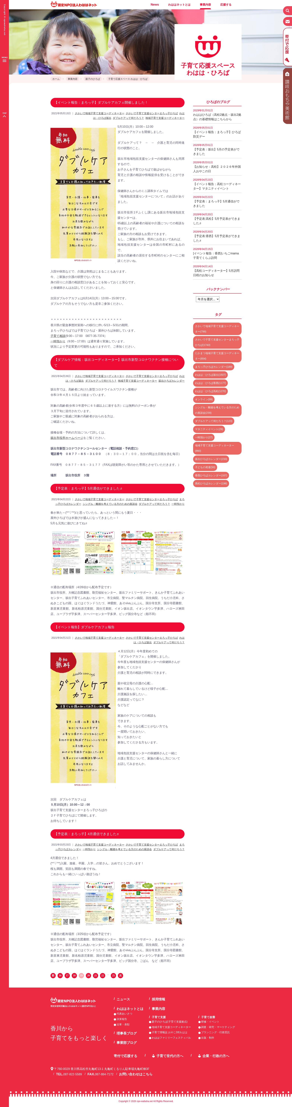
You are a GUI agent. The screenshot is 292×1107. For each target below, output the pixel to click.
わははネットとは (179, 4)
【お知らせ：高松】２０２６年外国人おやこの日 (217, 167)
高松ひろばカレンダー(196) (211, 483)
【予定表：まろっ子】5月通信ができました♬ (88, 488)
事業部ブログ (127, 1043)
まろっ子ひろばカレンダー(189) (213, 366)
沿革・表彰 (123, 1024)
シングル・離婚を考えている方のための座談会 (110, 503)
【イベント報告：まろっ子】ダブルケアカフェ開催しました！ (101, 102)
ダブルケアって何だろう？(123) (213, 421)
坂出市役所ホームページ (66, 437)
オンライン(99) (204, 399)
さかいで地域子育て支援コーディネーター (99, 113)
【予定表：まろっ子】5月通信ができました (216, 201)
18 (74, 975)
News (155, 4)
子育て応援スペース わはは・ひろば (128, 79)
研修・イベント (210, 1021)
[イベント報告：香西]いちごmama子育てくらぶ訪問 (216, 253)
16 (60, 975)
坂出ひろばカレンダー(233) (211, 459)
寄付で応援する (125, 1056)
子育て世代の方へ (169, 1056)
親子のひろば (92, 79)
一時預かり (57, 341)
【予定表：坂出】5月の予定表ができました (216, 149)
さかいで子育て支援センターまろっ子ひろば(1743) (217, 342)
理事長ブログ (127, 1033)
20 (88, 975)
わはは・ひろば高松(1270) (210, 391)
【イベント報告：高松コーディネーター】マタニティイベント (217, 184)
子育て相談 (57, 336)
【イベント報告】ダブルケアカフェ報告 (84, 627)
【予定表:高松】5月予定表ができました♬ (216, 219)
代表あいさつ (124, 1013)
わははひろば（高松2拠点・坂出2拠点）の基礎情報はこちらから (217, 115)
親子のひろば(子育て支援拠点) (169, 1021)
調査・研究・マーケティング (218, 1027)
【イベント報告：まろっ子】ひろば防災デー (217, 132)
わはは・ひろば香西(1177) (210, 382)
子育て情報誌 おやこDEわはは (169, 1032)
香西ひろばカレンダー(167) (211, 475)
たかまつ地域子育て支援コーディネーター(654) (217, 356)
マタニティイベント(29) (209, 429)
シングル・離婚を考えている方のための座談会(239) (217, 410)
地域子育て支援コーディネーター (165, 117)
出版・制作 (207, 1037)
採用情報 (158, 999)
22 (102, 975)
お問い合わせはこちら (136, 1074)
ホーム (56, 79)
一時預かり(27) (204, 437)
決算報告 (122, 1019)
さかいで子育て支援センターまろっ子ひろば (152, 113)
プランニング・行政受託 (215, 1032)
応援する (225, 4)
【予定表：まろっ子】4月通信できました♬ (86, 834)
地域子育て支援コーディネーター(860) (214, 448)
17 (67, 975)
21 (95, 975)
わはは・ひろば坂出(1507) (210, 374)
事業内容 (205, 4)
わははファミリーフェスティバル (171, 1037)
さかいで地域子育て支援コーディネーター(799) (217, 329)
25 (113, 975)
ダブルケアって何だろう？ (128, 117)
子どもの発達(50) (205, 467)
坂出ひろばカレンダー (171, 380)
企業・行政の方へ (215, 1056)
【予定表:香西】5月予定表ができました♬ (216, 236)
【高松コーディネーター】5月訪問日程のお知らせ (216, 271)
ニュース (123, 999)
